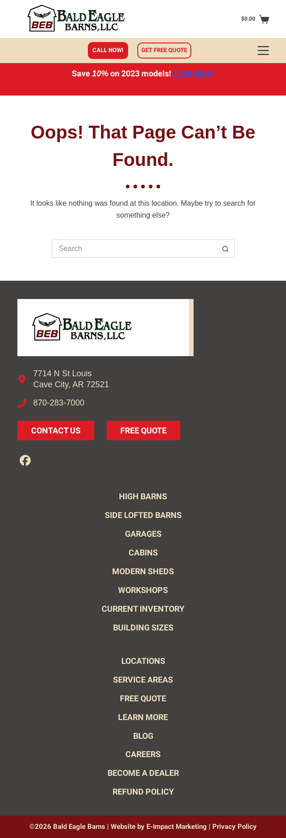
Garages (143, 534)
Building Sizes (143, 627)
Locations (143, 661)
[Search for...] (134, 249)
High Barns (143, 496)
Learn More (143, 717)
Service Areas (143, 679)
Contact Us (56, 430)
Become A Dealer (143, 773)
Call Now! (108, 50)
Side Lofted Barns (143, 515)
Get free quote (164, 50)
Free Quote (143, 430)
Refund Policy (143, 791)
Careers (143, 754)
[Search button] (225, 249)
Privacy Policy (234, 826)
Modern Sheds (143, 571)
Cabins (143, 552)
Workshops (143, 590)
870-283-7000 (59, 402)
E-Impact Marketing (176, 826)
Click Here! (193, 73)
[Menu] (263, 50)
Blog (143, 736)
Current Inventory (143, 609)
